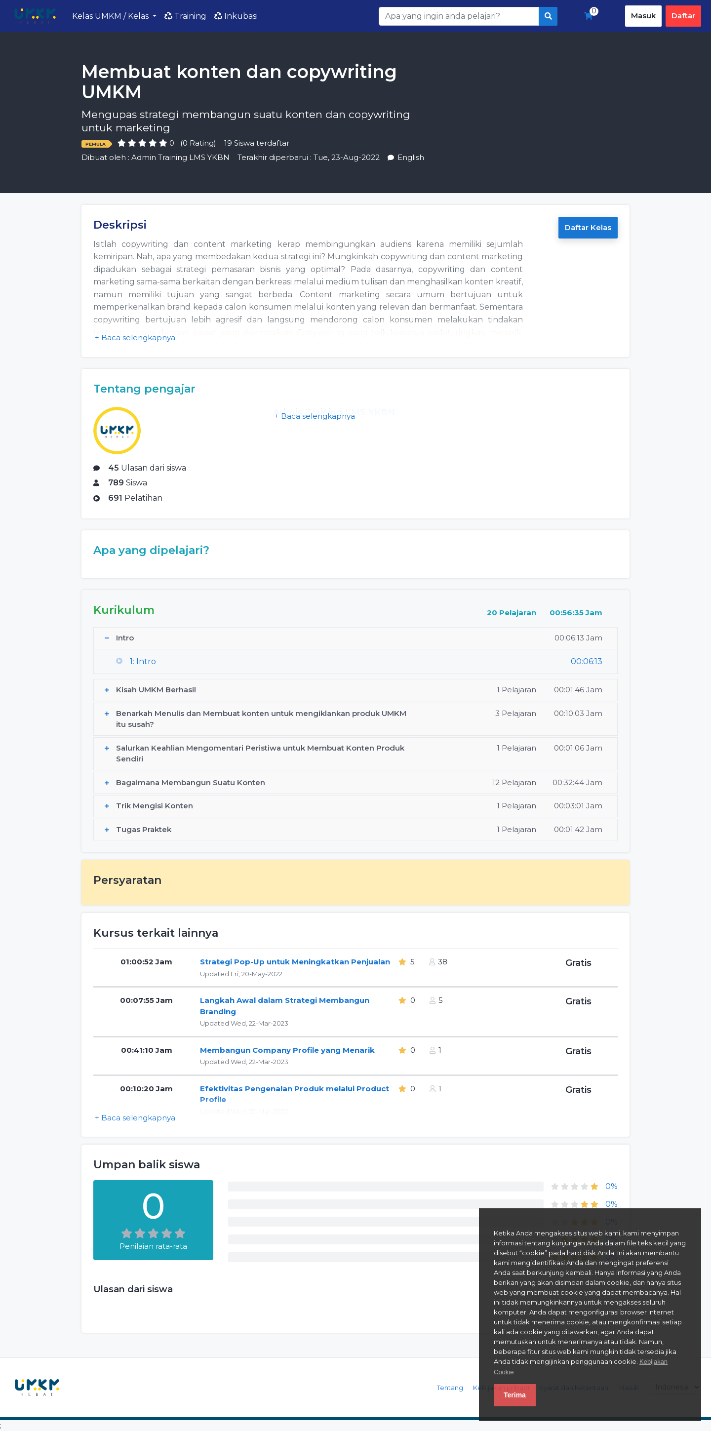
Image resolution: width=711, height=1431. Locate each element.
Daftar (683, 15)
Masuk (643, 15)
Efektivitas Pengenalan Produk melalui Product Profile (294, 1094)
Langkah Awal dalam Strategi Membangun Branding (284, 1005)
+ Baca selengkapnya (135, 337)
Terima (515, 1395)
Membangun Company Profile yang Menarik (287, 1050)
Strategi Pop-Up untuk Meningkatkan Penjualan (295, 961)
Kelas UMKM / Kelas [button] (111, 16)
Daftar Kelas (588, 227)
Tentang (450, 1387)
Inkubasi (236, 16)
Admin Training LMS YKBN (180, 157)
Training (185, 16)
